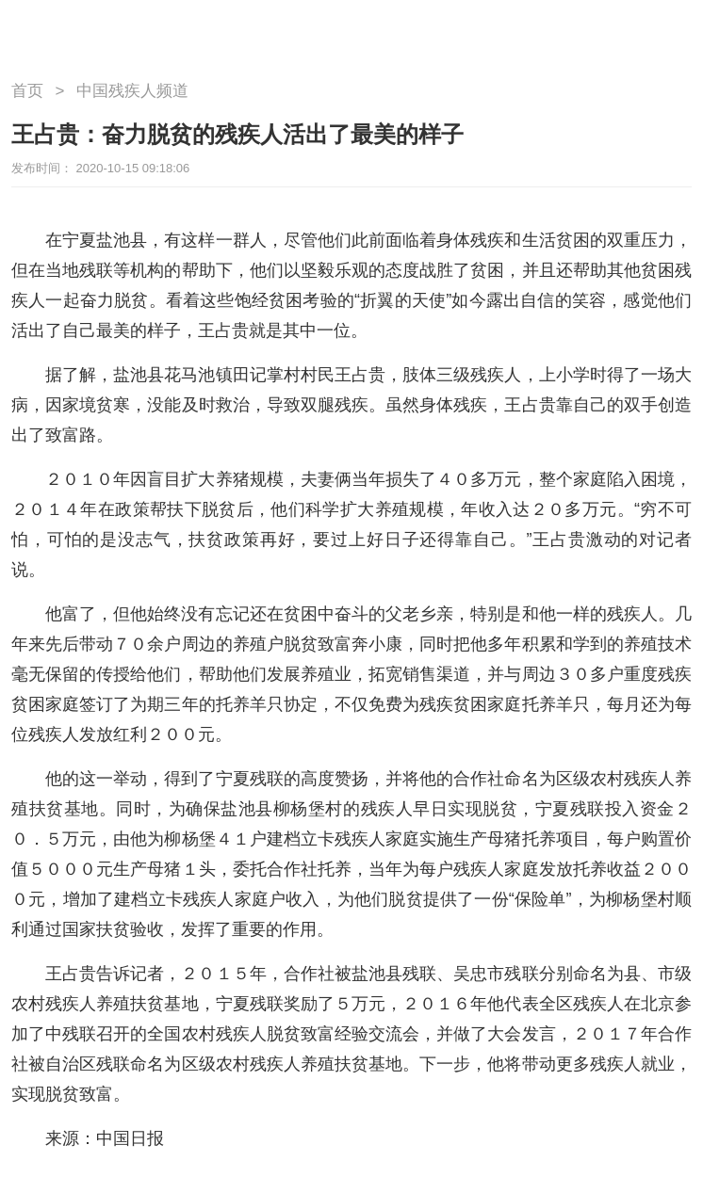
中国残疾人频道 (132, 91)
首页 (27, 91)
